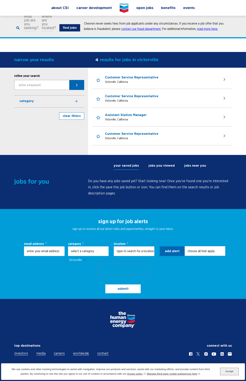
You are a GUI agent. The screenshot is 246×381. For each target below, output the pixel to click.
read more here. (207, 31)
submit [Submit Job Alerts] (123, 289)
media (41, 353)
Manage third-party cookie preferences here (173, 373)
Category (26, 101)
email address (35, 243)
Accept (229, 371)
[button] (98, 80)
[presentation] (121, 269)
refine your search (27, 76)
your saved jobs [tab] (126, 166)
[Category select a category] (88, 251)
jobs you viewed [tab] (162, 166)
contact (103, 353)
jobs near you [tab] (195, 166)
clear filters (72, 116)
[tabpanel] (160, 187)
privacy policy (136, 373)
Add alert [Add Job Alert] (172, 251)
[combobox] (134, 251)
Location (121, 243)
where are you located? (47, 24)
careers (59, 353)
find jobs (70, 30)
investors (21, 353)
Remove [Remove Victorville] (85, 260)
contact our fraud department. (141, 31)
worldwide (81, 353)
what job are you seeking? (30, 24)
